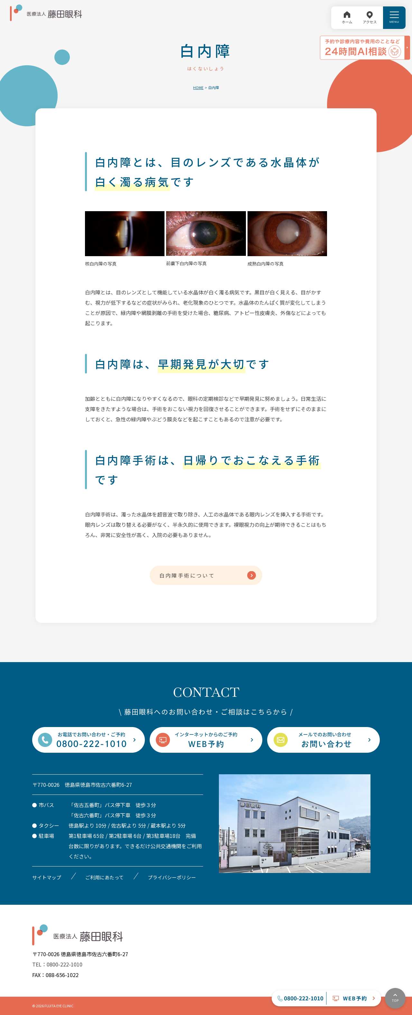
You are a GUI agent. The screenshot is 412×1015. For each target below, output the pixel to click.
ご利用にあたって (104, 877)
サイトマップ (46, 877)
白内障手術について (187, 575)
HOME (198, 87)
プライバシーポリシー (172, 877)
